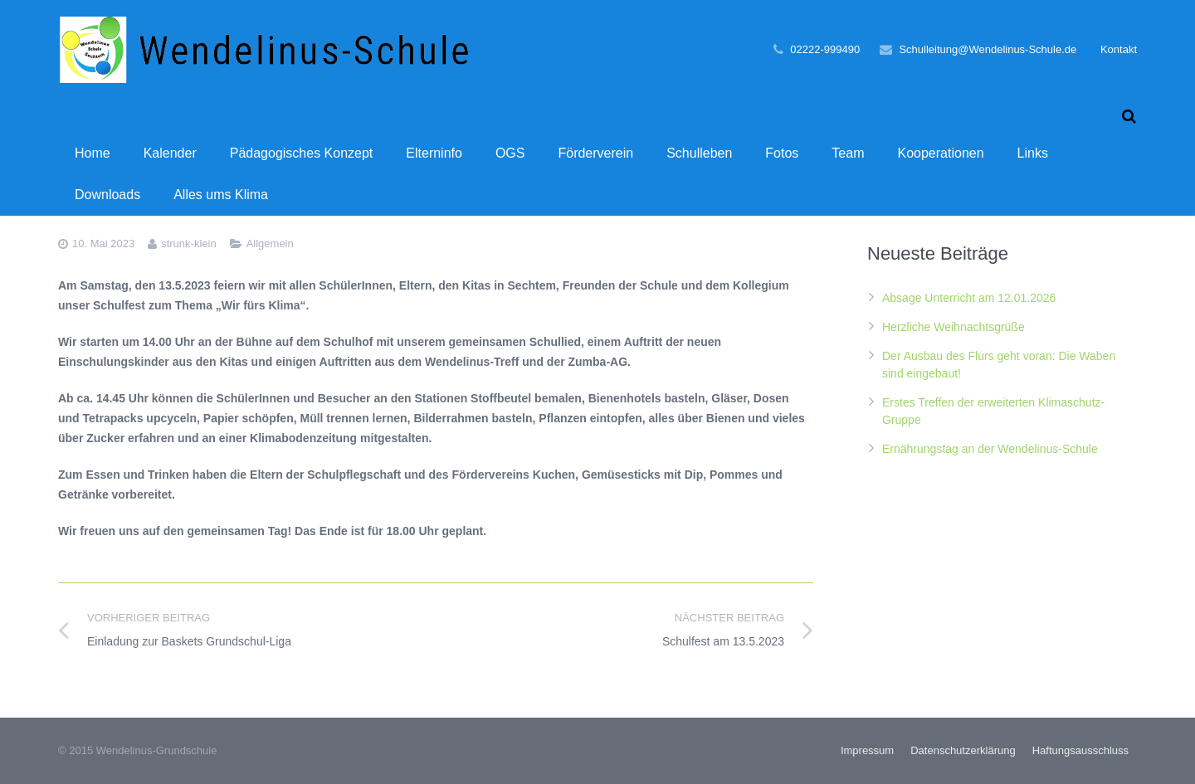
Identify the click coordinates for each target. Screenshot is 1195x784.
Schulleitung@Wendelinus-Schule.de (987, 49)
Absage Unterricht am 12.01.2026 (969, 297)
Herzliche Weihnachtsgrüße (953, 327)
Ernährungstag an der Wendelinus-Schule (990, 448)
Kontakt (1118, 49)
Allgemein (270, 243)
